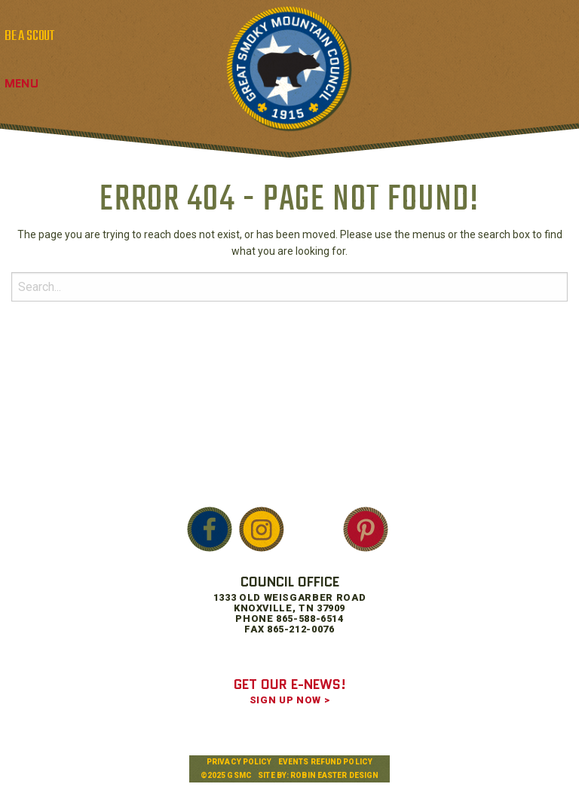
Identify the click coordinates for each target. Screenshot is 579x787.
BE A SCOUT (29, 36)
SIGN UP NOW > (289, 700)
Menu (21, 83)
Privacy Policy (239, 762)
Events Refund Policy (325, 762)
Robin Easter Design (334, 775)
